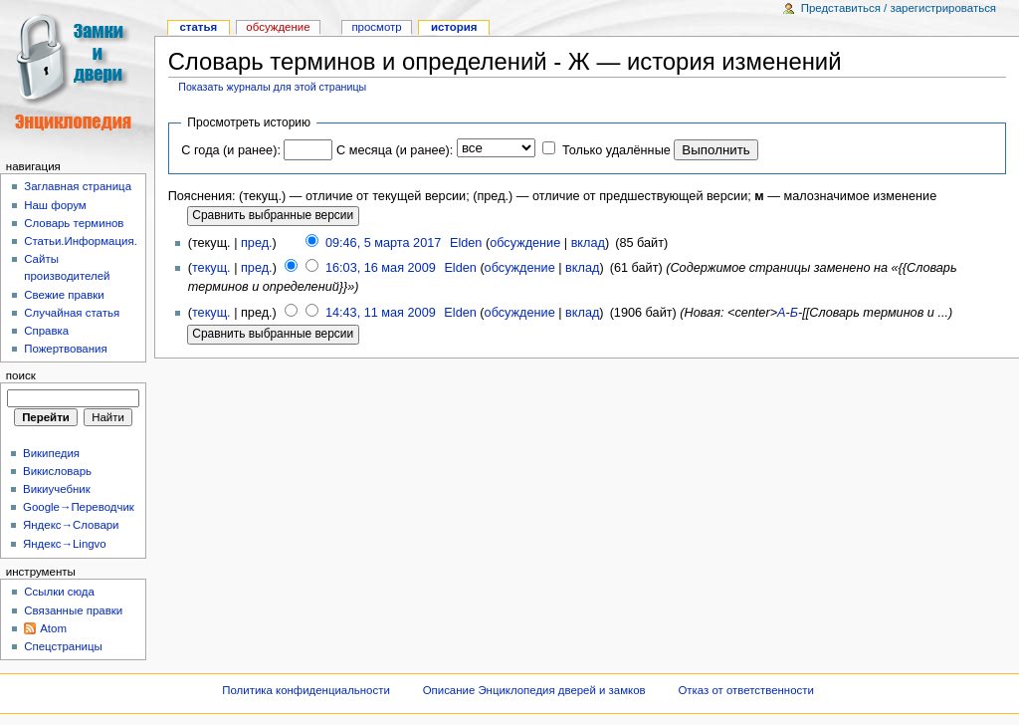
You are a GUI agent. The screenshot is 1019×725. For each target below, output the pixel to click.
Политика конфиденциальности (306, 690)
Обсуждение (277, 27)
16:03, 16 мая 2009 (380, 268)
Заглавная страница (77, 186)
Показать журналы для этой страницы (272, 87)
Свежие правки (64, 295)
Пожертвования (65, 349)
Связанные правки (73, 610)
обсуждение (525, 243)
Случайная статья (71, 313)
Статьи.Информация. (80, 241)
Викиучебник (57, 489)
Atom (53, 628)
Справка (46, 331)
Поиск (21, 375)
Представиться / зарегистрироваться (898, 8)
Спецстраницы (63, 646)
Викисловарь (57, 471)
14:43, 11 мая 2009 (380, 313)
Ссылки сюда (59, 592)
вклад (588, 243)
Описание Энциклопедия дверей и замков (534, 690)
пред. (257, 243)
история (454, 27)
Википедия (51, 453)
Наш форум (55, 205)
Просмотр (376, 27)
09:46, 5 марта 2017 (383, 243)
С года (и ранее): (231, 150)
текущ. (211, 268)
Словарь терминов (73, 223)
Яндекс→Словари (71, 525)
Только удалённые (616, 150)
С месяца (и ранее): (394, 150)
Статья (198, 27)
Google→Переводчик (78, 507)
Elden (466, 243)
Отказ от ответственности (745, 690)
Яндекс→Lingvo (64, 544)
